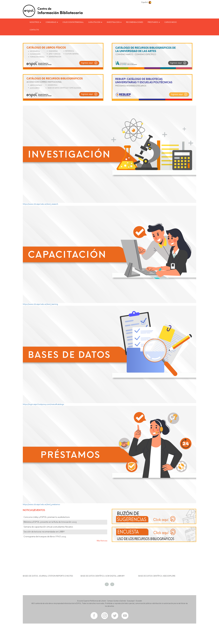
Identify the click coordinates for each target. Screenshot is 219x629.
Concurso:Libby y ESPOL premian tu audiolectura (47, 517)
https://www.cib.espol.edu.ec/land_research (40, 204)
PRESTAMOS (154, 22)
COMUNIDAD (52, 22)
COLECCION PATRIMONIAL (73, 22)
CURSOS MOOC (170, 22)
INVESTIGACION (114, 22)
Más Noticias (102, 541)
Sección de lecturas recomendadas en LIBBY (44, 532)
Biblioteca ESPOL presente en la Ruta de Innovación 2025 (50, 522)
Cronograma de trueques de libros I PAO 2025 (45, 537)
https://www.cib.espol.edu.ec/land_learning (40, 304)
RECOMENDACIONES (134, 22)
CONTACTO (34, 30)
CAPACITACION (95, 22)
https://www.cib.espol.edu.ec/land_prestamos (41, 505)
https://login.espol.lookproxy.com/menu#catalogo (43, 404)
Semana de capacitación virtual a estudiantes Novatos (48, 527)
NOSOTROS (35, 22)
